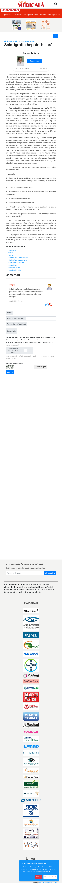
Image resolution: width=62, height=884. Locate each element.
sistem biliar (12, 265)
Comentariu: (11, 331)
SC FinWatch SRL (45, 883)
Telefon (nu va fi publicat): (16, 324)
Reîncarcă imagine (40, 367)
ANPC (55, 883)
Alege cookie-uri (50, 877)
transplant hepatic (14, 270)
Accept (38, 877)
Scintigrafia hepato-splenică (18, 258)
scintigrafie (12, 250)
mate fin (10, 255)
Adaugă (10, 372)
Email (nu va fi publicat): (15, 318)
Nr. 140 (20, 41)
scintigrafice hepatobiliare (17, 260)
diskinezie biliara (14, 268)
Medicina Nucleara (29, 41)
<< (56, 36)
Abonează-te (50, 573)
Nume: (9, 313)
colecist (10, 252)
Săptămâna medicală (10, 41)
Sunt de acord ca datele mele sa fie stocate (20, 350)
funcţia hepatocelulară (16, 263)
